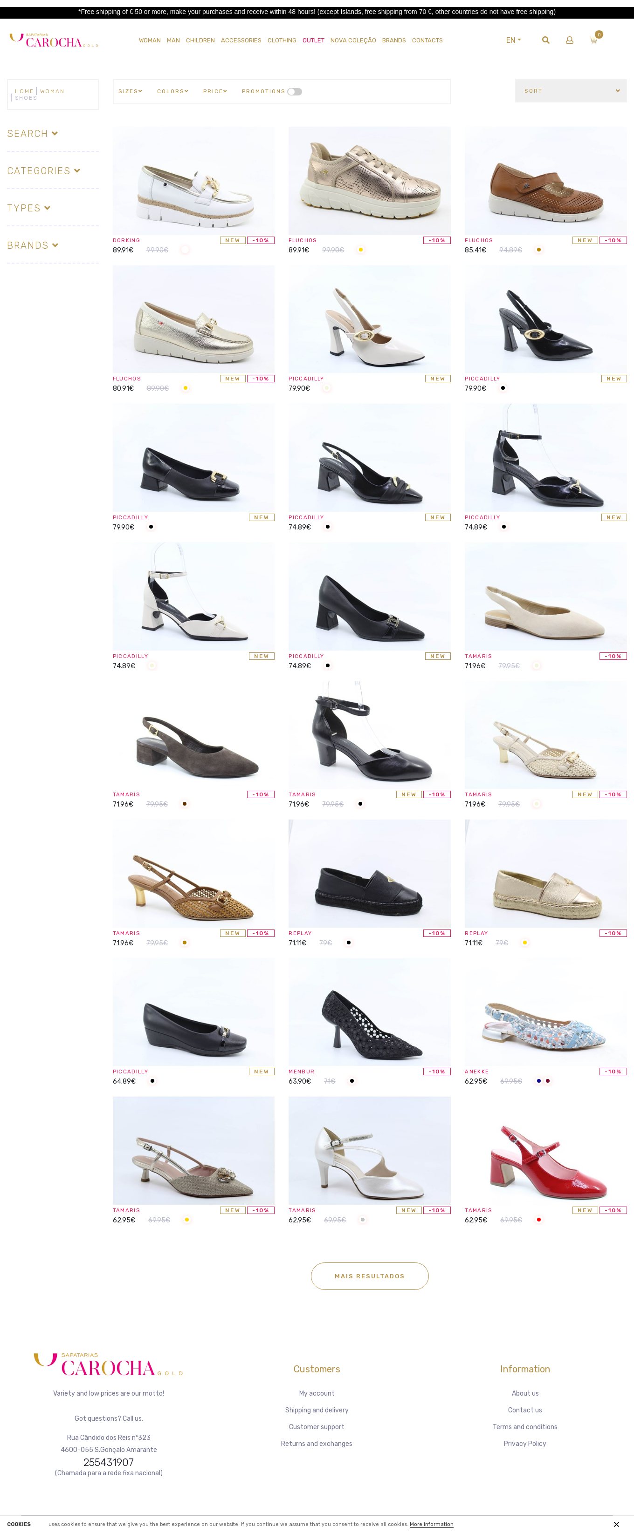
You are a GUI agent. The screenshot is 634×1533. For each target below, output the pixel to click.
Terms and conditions (525, 1427)
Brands (394, 40)
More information (432, 1524)
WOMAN (150, 40)
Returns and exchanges (316, 1444)
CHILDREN (200, 40)
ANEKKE (479, 1071)
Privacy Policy (525, 1444)
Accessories (241, 40)
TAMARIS (481, 656)
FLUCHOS (306, 240)
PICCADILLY (310, 378)
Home (24, 91)
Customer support (317, 1427)
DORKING (129, 240)
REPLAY (303, 933)
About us (525, 1393)
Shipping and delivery (317, 1410)
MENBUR (304, 1071)
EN (529, 40)
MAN (173, 40)
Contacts (427, 40)
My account (317, 1393)
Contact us (525, 1410)
